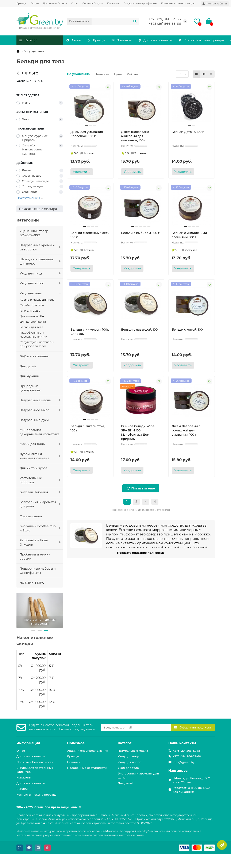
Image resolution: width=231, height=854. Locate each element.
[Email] (136, 727)
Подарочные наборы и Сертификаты (38, 571)
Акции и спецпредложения (87, 750)
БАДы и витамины (34, 356)
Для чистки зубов (33, 468)
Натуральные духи (34, 420)
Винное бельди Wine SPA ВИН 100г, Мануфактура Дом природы (138, 432)
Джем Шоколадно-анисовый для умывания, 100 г (135, 136)
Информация (28, 743)
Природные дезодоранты (30, 388)
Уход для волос (41, 283)
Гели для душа (30, 310)
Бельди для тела (31, 327)
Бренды (21, 3)
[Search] (115, 21)
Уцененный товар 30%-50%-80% (34, 233)
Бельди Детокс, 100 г (188, 132)
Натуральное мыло (41, 410)
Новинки (73, 762)
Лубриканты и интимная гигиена (41, 456)
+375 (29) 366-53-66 (165, 19)
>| (155, 502)
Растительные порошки (41, 480)
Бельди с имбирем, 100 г (140, 233)
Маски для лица (41, 444)
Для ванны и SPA (32, 316)
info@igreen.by (183, 762)
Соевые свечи (31, 516)
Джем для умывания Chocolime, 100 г (86, 134)
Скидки (22, 788)
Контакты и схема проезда (178, 3)
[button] (33, 630)
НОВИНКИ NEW (32, 583)
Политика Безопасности (34, 762)
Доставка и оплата (180, 40)
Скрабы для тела (32, 305)
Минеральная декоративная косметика (39, 432)
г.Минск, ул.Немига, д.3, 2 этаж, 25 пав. (191, 780)
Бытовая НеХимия (41, 492)
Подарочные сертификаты (140, 3)
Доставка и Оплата (55, 3)
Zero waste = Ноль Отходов (41, 542)
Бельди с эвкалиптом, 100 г (87, 428)
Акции (35, 3)
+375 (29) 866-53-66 (165, 24)
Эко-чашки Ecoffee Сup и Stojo (41, 528)
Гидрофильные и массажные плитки (33, 334)
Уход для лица (41, 273)
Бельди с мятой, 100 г (188, 329)
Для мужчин (29, 376)
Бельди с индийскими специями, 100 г (189, 235)
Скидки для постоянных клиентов (34, 769)
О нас (74, 3)
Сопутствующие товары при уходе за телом (37, 344)
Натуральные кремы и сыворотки (41, 247)
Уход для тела (34, 51)
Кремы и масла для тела (37, 299)
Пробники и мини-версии (35, 557)
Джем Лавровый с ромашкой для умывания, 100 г (186, 430)
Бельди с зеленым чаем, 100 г (89, 235)
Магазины (23, 777)
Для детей (28, 366)
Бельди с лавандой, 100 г (140, 329)
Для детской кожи (33, 321)
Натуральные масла (41, 400)
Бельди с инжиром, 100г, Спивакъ (89, 332)
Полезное (113, 3)
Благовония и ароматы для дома (41, 504)
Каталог (124, 743)
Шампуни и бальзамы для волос (41, 261)
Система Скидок (92, 3)
